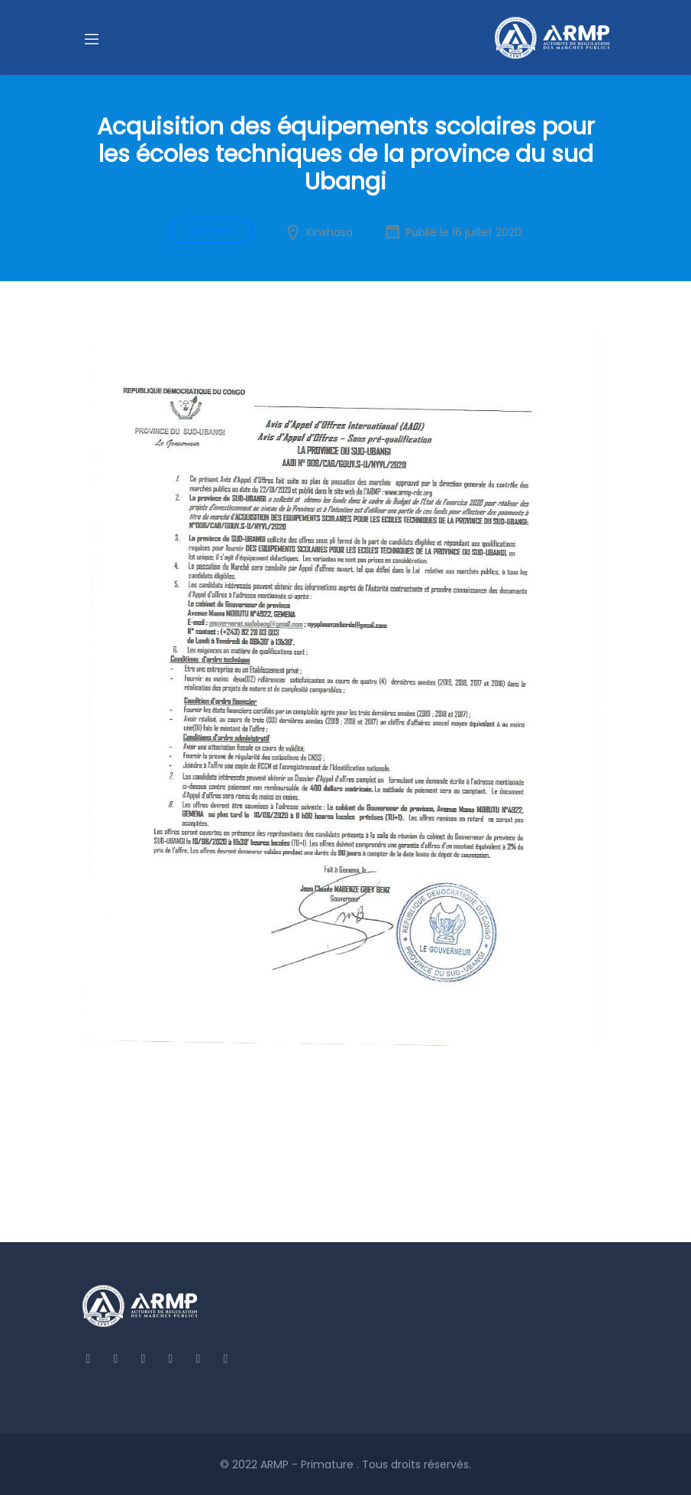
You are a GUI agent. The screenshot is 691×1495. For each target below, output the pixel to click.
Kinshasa (329, 232)
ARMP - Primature (308, 1464)
